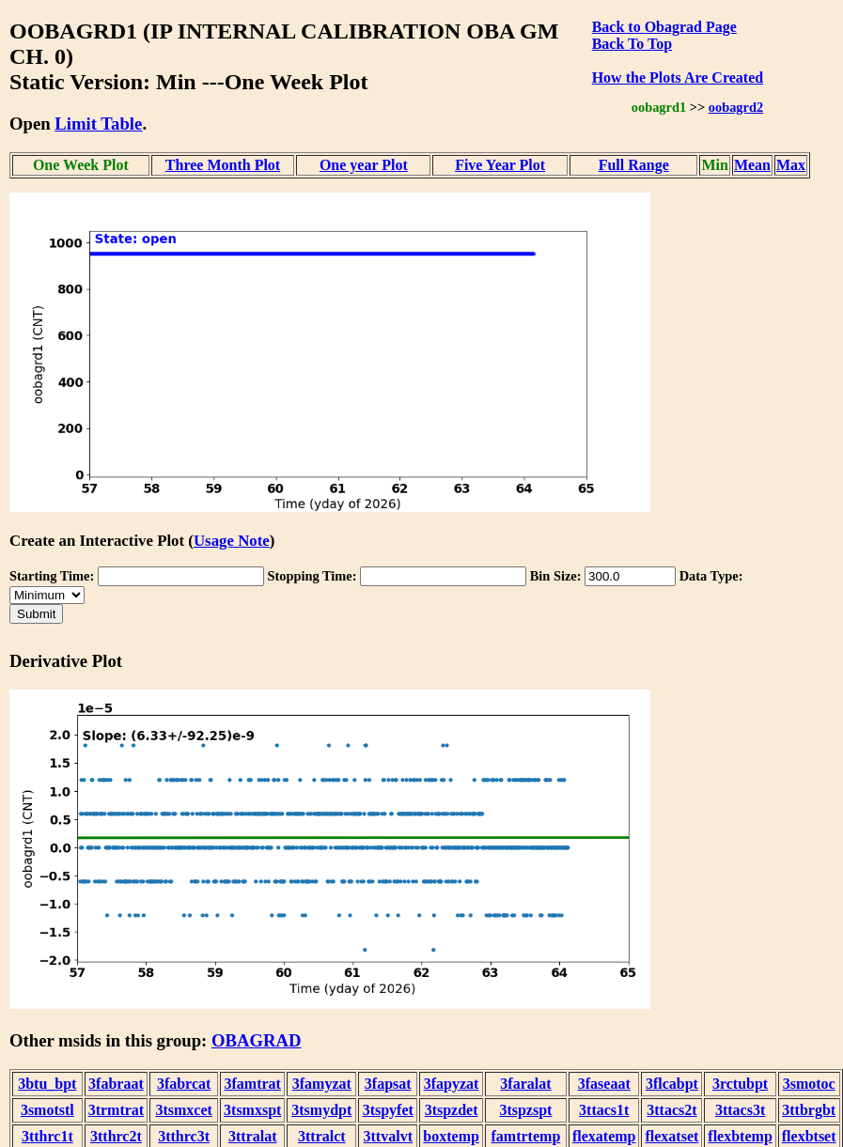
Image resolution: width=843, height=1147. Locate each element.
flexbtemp (740, 1136)
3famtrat (253, 1084)
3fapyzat (451, 1084)
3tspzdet (451, 1110)
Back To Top (632, 44)
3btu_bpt (47, 1084)
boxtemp (451, 1136)
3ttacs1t (604, 1110)
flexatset (671, 1136)
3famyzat (321, 1084)
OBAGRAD (256, 1040)
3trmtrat (116, 1110)
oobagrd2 (736, 107)
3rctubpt (740, 1084)
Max (790, 165)
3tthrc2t (116, 1136)
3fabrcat (184, 1084)
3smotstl (47, 1110)
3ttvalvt (388, 1136)
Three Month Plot (222, 165)
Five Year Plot (500, 165)
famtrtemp (526, 1136)
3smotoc (809, 1084)
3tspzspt (525, 1110)
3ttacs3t (740, 1110)
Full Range (634, 165)
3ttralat (252, 1136)
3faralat (525, 1084)
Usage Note (232, 541)
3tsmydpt (321, 1110)
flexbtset (809, 1136)
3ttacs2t (671, 1110)
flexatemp (604, 1136)
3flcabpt (672, 1084)
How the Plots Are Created (677, 77)
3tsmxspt (252, 1110)
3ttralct (322, 1136)
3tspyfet (388, 1110)
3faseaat (604, 1084)
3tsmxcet (183, 1110)
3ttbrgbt (808, 1110)
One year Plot (364, 165)
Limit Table (98, 123)
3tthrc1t (47, 1136)
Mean (752, 165)
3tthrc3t (184, 1136)
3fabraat (116, 1084)
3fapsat (388, 1084)
